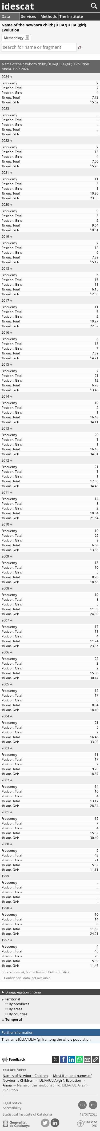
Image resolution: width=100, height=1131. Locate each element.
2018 (5, 268)
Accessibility (12, 1107)
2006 (5, 652)
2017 (5, 300)
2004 (5, 716)
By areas (15, 1009)
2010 (5, 524)
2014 (5, 396)
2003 (5, 748)
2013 (5, 428)
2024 (5, 76)
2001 (5, 812)
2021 (5, 172)
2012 (5, 460)
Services (28, 16)
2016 (5, 332)
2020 (5, 204)
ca (82, 1105)
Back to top (90, 1123)
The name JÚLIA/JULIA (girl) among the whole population (46, 1039)
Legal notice (12, 1103)
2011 (5, 492)
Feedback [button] (13, 1059)
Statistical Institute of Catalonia (27, 1114)
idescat (18, 6)
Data (6, 16)
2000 (5, 844)
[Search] (76, 6)
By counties (18, 1014)
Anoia (7, 1085)
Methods (49, 16)
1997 (5, 940)
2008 (5, 588)
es (93, 1105)
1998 (5, 908)
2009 (5, 556)
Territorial (12, 999)
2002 (5, 780)
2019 (5, 236)
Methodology (13, 37)
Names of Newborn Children (25, 1075)
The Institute (71, 16)
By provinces (19, 1003)
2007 (5, 620)
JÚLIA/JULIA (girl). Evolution (60, 1080)
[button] (95, 1059)
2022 (5, 140)
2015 (5, 364)
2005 (5, 684)
